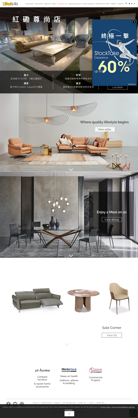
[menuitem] (102, 3)
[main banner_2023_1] (69, 132)
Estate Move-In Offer (103, 3)
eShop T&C (100, 403)
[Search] (126, 3)
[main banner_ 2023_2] (69, 215)
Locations (120, 3)
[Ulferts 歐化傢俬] (10, 3)
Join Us (91, 403)
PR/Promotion (47, 403)
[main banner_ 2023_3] (69, 301)
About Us (36, 403)
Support (113, 3)
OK (69, 414)
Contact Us (82, 403)
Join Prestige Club (68, 403)
